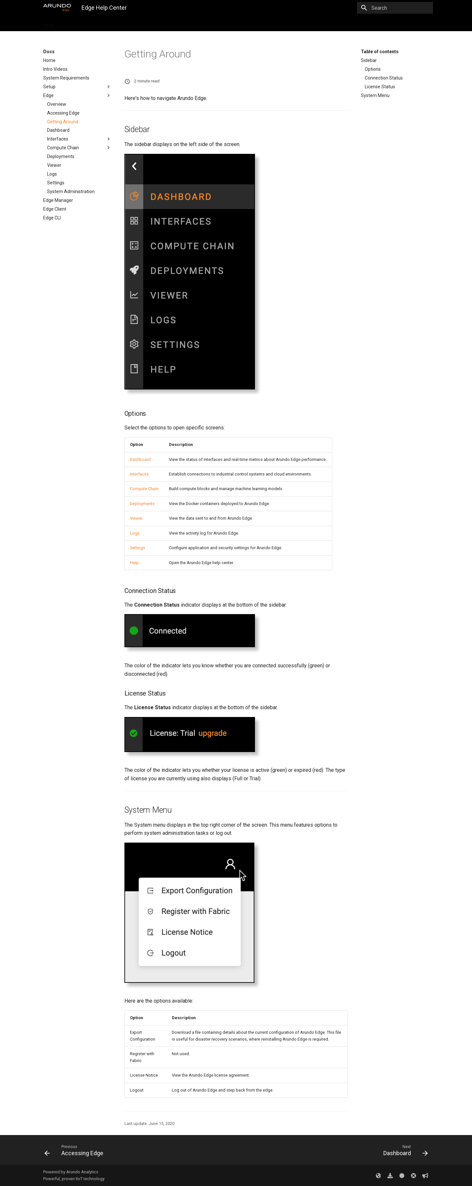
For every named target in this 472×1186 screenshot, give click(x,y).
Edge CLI (52, 217)
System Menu (375, 95)
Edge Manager (58, 200)
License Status (380, 86)
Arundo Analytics (82, 1171)
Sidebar (369, 60)
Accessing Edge (63, 113)
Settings (55, 182)
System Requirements (66, 77)
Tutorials (71, 23)
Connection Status (384, 77)
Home (49, 60)
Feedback (248, 23)
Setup (77, 87)
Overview (56, 104)
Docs (48, 23)
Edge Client (54, 209)
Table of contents (380, 51)
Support (221, 23)
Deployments (60, 156)
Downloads (125, 23)
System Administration (71, 191)
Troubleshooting (188, 23)
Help (134, 562)
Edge (77, 95)
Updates (96, 23)
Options (373, 69)
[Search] (395, 8)
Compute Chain (79, 148)
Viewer (54, 165)
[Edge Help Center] (57, 7)
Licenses (154, 23)
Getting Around (62, 121)
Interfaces (79, 139)
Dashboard (58, 130)
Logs (52, 174)
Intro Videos (55, 69)
